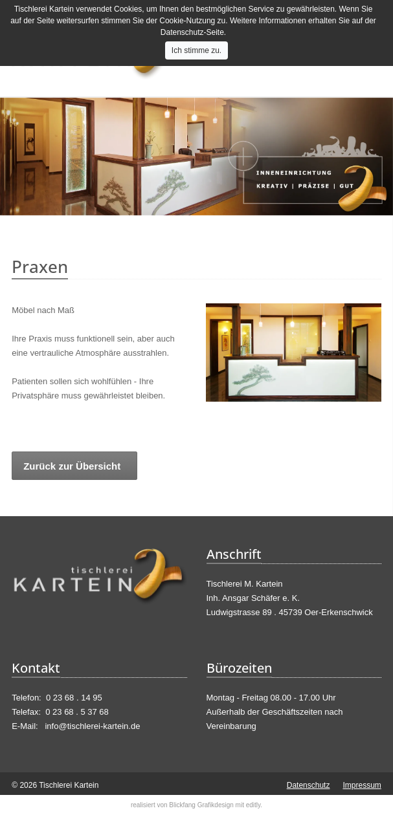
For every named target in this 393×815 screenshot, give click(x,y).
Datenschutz (308, 785)
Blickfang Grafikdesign (201, 805)
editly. (254, 805)
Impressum (361, 785)
